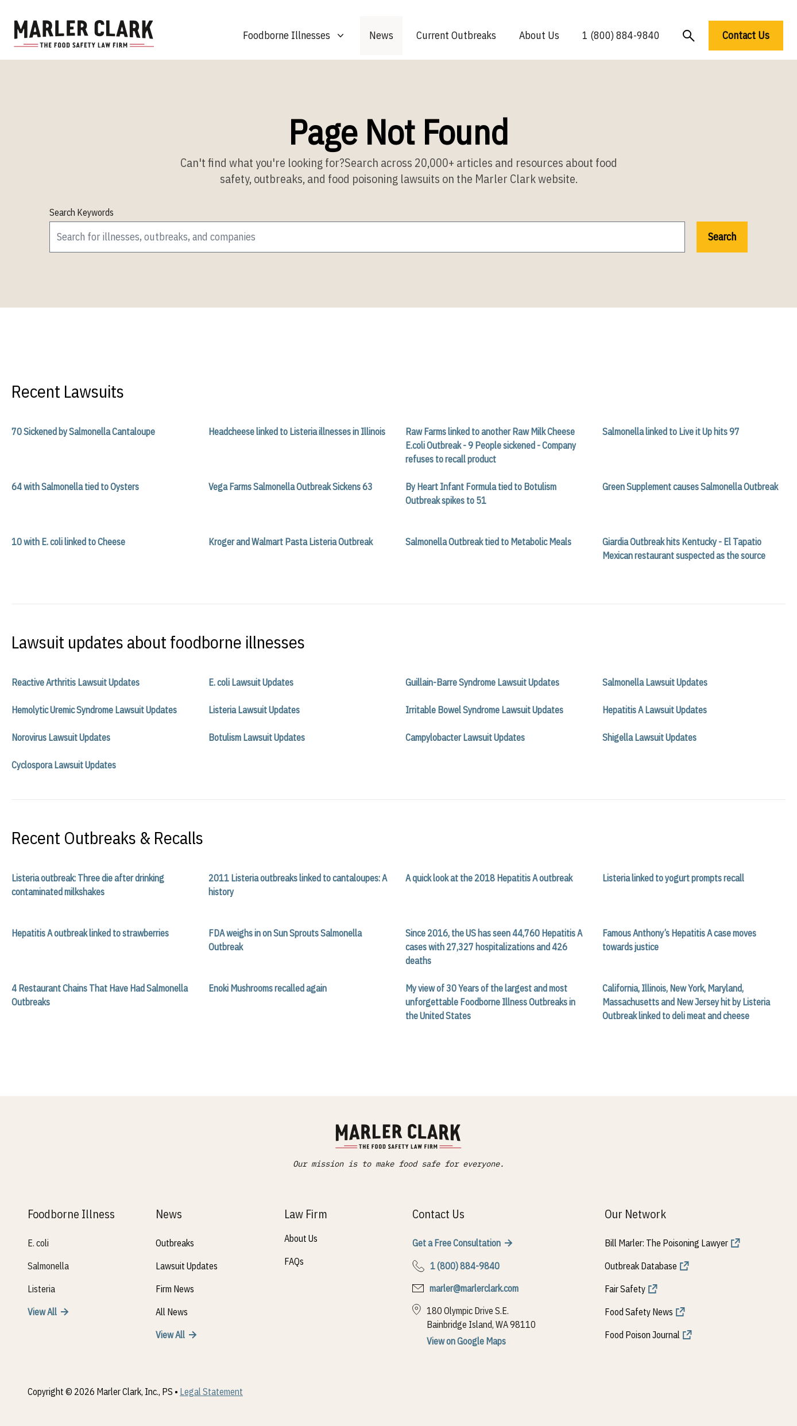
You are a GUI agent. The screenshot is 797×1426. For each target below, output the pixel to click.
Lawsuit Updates (187, 1266)
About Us (539, 35)
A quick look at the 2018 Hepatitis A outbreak (488, 878)
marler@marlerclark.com (474, 1288)
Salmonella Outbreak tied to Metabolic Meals (488, 541)
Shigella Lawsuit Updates (649, 737)
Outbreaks (175, 1243)
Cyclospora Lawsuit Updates (63, 765)
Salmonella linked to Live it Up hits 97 (671, 431)
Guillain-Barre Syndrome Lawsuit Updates (482, 682)
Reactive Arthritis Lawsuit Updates (75, 682)
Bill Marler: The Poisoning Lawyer (666, 1243)
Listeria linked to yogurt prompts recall (673, 878)
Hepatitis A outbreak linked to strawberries (90, 933)
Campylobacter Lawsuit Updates (465, 737)
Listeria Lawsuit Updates (254, 710)
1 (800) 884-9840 (621, 35)
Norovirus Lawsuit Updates (60, 737)
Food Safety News (639, 1312)
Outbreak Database (641, 1266)
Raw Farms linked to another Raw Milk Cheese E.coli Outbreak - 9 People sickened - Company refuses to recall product (490, 445)
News (381, 35)
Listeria (41, 1289)
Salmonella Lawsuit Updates (654, 682)
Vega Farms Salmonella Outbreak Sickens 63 (290, 486)
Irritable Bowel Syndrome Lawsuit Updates (484, 710)
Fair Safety (625, 1289)
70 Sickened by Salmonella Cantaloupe (83, 431)
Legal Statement (211, 1391)
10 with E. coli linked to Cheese (68, 541)
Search (722, 236)
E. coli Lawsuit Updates (250, 682)
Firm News (175, 1289)
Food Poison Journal (642, 1334)
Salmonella (48, 1266)
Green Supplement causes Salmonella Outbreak (690, 486)
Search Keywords (81, 212)
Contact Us (745, 35)
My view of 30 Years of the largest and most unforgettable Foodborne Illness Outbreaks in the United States (490, 1001)
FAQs (294, 1261)
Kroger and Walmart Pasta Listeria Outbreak (290, 541)
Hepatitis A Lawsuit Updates (654, 710)
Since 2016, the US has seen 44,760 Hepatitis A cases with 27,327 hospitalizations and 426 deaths (493, 946)
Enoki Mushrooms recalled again (267, 988)
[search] (367, 237)
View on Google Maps (466, 1341)
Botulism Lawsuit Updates (256, 737)
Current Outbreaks (456, 35)
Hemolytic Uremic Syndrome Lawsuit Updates (94, 710)
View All (42, 1312)
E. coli (38, 1243)
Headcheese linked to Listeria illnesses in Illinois (296, 431)
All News (172, 1312)
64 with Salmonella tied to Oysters (75, 486)
